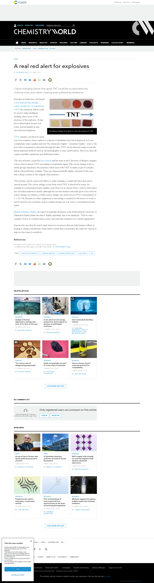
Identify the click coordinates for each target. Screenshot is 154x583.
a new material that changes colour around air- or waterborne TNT (29, 106)
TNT (16, 137)
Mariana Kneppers (77, 329)
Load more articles (55, 386)
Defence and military (67, 253)
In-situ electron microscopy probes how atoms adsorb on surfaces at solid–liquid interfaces (55, 323)
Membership (136, 2)
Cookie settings (17, 575)
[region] (18, 559)
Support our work (115, 568)
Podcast (75, 317)
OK (18, 569)
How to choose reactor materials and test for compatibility (81, 365)
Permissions (74, 557)
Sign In (20, 25)
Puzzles (52, 48)
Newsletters (27, 48)
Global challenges (98, 568)
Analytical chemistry (30, 253)
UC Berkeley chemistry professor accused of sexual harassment (55, 458)
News (16, 59)
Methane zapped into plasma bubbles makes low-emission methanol (84, 501)
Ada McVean (80, 374)
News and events (52, 568)
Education (126, 2)
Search (74, 25)
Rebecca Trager (25, 467)
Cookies (40, 557)
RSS (62, 542)
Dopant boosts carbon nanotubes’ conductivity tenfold (25, 501)
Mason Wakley (25, 330)
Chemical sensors (48, 253)
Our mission (37, 568)
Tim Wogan (23, 510)
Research (19, 317)
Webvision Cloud (136, 581)
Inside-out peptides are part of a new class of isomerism (55, 364)
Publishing (117, 2)
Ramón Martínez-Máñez (25, 212)
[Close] (31, 541)
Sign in (44, 415)
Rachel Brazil (24, 372)
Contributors (53, 542)
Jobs (34, 48)
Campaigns (66, 568)
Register (29, 25)
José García (46, 160)
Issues (43, 542)
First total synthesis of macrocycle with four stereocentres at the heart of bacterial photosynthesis (55, 502)
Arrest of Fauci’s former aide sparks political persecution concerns (26, 458)
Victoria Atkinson (49, 372)
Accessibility (62, 557)
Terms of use (50, 557)
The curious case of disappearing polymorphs (25, 364)
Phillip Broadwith (79, 331)
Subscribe (39, 25)
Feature (18, 360)
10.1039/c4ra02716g (61, 247)
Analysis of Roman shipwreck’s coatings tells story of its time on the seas (26, 322)
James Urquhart (82, 510)
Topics (35, 542)
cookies (107, 576)
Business (75, 360)
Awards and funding (81, 568)
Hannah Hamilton (49, 512)
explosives (82, 253)
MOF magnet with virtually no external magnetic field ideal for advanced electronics (82, 459)
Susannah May (22, 72)
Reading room (43, 48)
